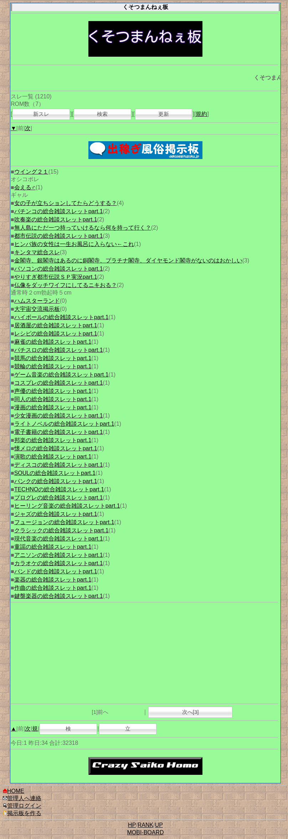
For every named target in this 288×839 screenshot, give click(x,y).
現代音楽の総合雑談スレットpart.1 (58, 539)
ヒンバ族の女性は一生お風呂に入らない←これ (74, 244)
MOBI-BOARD (145, 832)
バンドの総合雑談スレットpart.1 (55, 571)
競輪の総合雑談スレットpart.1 (53, 366)
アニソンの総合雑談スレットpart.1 (58, 555)
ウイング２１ (31, 172)
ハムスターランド (37, 301)
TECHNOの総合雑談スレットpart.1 (59, 489)
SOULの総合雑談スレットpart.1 (55, 473)
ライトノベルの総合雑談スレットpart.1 (64, 424)
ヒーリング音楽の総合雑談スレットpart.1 (67, 506)
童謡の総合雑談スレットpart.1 (53, 547)
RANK (145, 825)
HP (132, 825)
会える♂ (25, 187)
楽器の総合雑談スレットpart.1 (53, 580)
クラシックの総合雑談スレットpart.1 (61, 530)
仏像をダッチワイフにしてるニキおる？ (65, 285)
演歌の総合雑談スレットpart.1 (53, 457)
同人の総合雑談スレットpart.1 (53, 399)
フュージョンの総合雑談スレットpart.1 (64, 522)
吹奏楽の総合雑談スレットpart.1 (55, 219)
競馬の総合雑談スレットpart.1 (53, 358)
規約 (201, 114)
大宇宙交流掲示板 (37, 309)
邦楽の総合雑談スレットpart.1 (53, 440)
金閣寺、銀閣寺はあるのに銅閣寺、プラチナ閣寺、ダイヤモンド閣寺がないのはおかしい (128, 260)
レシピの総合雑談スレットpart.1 (55, 334)
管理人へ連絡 (22, 798)
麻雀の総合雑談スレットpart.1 (53, 342)
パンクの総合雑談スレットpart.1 (55, 481)
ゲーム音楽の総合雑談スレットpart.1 (61, 375)
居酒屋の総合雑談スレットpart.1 (55, 325)
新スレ (41, 114)
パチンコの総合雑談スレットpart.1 (58, 211)
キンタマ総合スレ (37, 252)
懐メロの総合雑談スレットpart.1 (55, 448)
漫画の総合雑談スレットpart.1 (53, 407)
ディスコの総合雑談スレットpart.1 (58, 465)
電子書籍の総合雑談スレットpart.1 (58, 432)
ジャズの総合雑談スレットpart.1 (55, 514)
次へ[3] (190, 712)
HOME (13, 791)
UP (159, 825)
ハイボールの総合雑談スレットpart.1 (61, 317)
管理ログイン (22, 806)
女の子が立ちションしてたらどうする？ (65, 203)
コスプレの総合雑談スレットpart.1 (58, 383)
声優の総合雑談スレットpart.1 (53, 391)
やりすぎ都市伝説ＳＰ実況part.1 (55, 277)
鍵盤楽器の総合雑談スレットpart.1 (58, 596)
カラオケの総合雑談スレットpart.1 (58, 563)
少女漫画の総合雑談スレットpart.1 (58, 416)
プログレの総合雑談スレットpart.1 (58, 498)
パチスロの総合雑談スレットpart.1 (58, 350)
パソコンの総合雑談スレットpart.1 (58, 269)
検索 (102, 114)
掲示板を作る (22, 813)
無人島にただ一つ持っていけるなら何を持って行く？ (82, 228)
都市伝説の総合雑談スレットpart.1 (58, 236)
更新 (163, 114)
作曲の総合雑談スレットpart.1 (53, 588)
